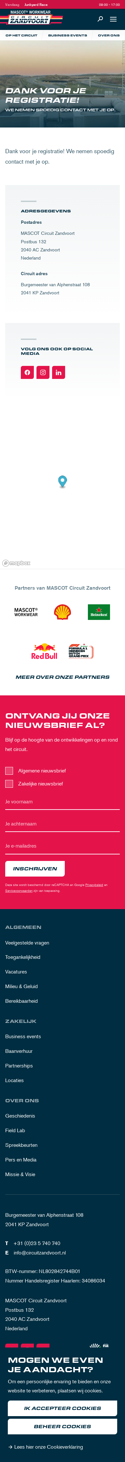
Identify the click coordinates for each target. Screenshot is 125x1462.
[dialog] (62, 1405)
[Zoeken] (100, 19)
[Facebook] (27, 372)
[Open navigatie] (113, 19)
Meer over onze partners (63, 677)
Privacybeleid (94, 884)
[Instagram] (42, 372)
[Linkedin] (58, 372)
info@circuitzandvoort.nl (40, 1252)
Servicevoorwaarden (19, 890)
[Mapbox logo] (16, 563)
